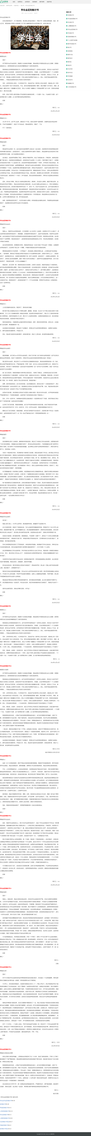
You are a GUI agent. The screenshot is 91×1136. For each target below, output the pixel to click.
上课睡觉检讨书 (72, 26)
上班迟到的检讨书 (5, 1111)
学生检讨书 (71, 33)
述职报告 (70, 51)
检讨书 (22, 5)
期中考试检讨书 (72, 43)
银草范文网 (9, 5)
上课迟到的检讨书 (5, 1118)
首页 (14, 1)
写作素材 (70, 76)
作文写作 (70, 69)
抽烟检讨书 (71, 83)
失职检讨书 (71, 15)
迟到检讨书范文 (4, 1128)
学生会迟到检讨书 (72, 29)
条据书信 (49, 1)
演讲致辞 (34, 1)
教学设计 (70, 58)
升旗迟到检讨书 (4, 1125)
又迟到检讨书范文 (5, 1121)
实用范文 (20, 1)
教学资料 (42, 1)
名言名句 (70, 79)
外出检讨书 (71, 22)
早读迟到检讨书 (4, 1107)
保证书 (69, 65)
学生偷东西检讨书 (72, 18)
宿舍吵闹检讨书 (72, 36)
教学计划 (70, 54)
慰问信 (69, 61)
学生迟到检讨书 (4, 1114)
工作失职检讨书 (72, 87)
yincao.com (48, 1134)
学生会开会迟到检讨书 (6, 1100)
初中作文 (70, 72)
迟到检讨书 (3, 1104)
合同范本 (27, 1)
